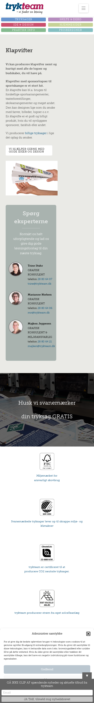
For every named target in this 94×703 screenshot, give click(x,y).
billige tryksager (36, 133)
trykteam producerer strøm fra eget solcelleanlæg (47, 612)
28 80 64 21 (45, 341)
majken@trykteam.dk (41, 346)
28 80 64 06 (45, 308)
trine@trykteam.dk (39, 283)
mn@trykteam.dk (39, 312)
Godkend (47, 669)
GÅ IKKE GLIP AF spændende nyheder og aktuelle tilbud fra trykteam (47, 684)
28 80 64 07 (45, 279)
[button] (88, 634)
